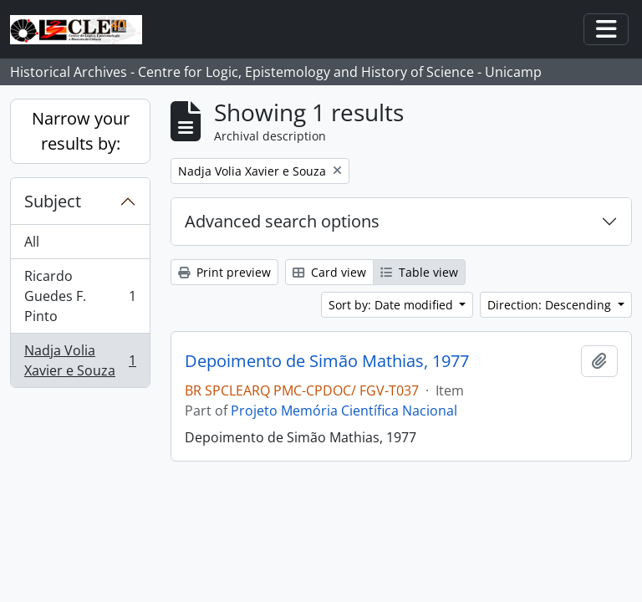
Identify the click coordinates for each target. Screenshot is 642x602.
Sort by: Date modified (392, 305)
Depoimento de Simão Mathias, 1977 (327, 361)
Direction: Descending (550, 305)
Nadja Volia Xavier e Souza (79, 360)
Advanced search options (282, 221)
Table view (419, 272)
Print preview (224, 272)
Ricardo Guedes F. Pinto (79, 296)
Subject (52, 201)
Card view (329, 272)
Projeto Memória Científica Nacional (344, 410)
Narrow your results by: (81, 131)
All (31, 241)
